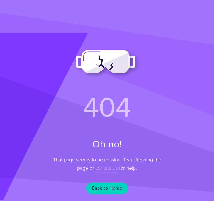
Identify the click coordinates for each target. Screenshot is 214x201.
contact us (106, 168)
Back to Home (107, 188)
